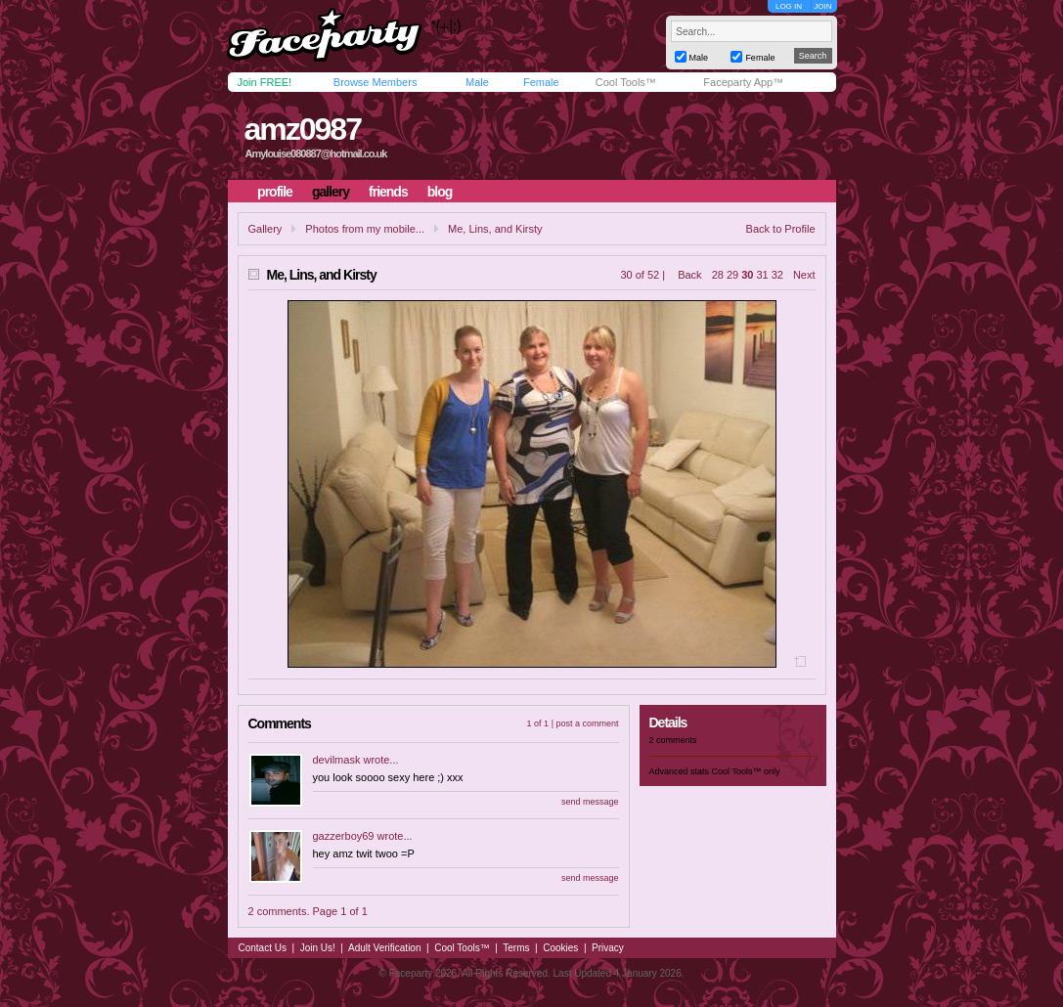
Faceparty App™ (743, 82)
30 (747, 275)
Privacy (608, 947)
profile (274, 191)
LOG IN (788, 6)
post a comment (586, 723)
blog (440, 191)
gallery (330, 191)
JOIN (822, 6)
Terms (516, 947)
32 (777, 275)
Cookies (560, 947)
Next (804, 275)
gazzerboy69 (344, 836)
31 (762, 275)
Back (689, 275)
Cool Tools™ (626, 82)
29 (732, 275)
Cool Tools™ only (746, 771)
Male (477, 82)
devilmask (337, 760)
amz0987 (302, 129)
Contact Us (263, 947)
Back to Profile (781, 229)
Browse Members (375, 82)
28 (718, 275)
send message (590, 802)
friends (388, 191)
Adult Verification (384, 947)
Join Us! (317, 947)
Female (541, 82)
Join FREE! (265, 82)
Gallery (265, 229)
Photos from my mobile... (364, 229)
